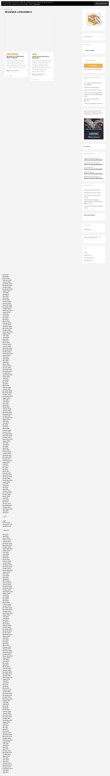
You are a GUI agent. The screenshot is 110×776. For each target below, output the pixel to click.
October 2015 (7, 494)
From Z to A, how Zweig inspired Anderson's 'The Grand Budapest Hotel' (93, 94)
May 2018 (5, 446)
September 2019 (7, 418)
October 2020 (7, 394)
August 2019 (6, 419)
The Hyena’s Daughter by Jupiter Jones (93, 207)
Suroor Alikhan (88, 167)
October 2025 (7, 287)
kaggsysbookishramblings (91, 158)
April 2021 (5, 384)
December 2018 (7, 434)
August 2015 (6, 496)
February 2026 (7, 280)
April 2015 (5, 502)
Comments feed (88, 258)
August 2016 (6, 482)
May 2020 (5, 403)
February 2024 (7, 323)
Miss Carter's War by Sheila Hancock (91, 100)
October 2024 (7, 309)
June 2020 (6, 402)
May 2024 (5, 318)
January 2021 (7, 389)
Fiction (9, 54)
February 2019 (7, 430)
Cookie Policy (36, 4)
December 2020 (7, 391)
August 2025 (6, 291)
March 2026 (6, 278)
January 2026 (7, 282)
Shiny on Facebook (89, 215)
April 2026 (6, 276)
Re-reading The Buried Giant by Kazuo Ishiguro (93, 84)
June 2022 (6, 359)
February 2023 (7, 344)
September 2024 (8, 310)
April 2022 (6, 362)
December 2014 (7, 505)
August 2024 (6, 312)
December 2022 (7, 348)
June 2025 (6, 294)
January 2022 (7, 368)
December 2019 (7, 412)
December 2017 (7, 455)
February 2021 (7, 387)
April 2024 (6, 319)
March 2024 (6, 321)
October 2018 (7, 437)
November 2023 (7, 328)
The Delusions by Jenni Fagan (92, 192)
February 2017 (7, 473)
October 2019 (7, 416)
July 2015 (5, 498)
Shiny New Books (14, 70)
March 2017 (6, 471)
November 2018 (7, 435)
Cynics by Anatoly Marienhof (93, 160)
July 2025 (6, 292)
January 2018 (7, 453)
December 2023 (7, 326)
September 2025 (8, 289)
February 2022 (7, 366)
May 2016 (5, 487)
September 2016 (7, 480)
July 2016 (5, 484)
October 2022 (7, 351)
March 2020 (6, 407)
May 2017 (5, 468)
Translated (15, 54)
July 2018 (5, 443)
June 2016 (6, 486)
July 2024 (6, 314)
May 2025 (5, 296)
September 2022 (8, 353)
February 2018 (7, 452)
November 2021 (7, 371)
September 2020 (8, 396)
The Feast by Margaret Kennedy (93, 103)
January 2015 (7, 503)
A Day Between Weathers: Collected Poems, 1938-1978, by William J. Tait (93, 201)
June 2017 (6, 466)
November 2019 (7, 414)
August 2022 (6, 355)
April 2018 (5, 448)
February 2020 (7, 409)
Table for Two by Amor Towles (92, 90)
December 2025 (7, 284)
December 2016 (7, 475)
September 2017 (7, 461)
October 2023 (7, 330)
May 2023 (5, 339)
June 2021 (6, 380)
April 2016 (5, 489)
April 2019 (5, 427)
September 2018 (7, 439)
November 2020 (7, 393)
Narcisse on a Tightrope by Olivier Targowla (15, 57)
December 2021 (7, 369)
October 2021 (7, 373)
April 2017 (5, 469)
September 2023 (8, 332)
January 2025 (7, 303)
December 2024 (7, 305)
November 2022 (7, 350)
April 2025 (6, 298)
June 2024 (6, 316)
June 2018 (6, 444)
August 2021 (6, 376)
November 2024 (7, 307)
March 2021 (6, 385)
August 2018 (6, 441)
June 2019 (6, 423)
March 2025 (6, 300)
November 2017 (7, 457)
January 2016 (7, 491)
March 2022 (6, 364)
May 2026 (5, 275)
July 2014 (5, 511)
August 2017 (6, 462)
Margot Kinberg (88, 172)
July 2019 (5, 421)
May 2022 (5, 360)
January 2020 (7, 410)
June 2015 (6, 500)
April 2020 (6, 405)
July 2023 (6, 335)
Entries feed (87, 255)
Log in (85, 252)
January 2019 (7, 432)
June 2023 (6, 337)
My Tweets (87, 146)
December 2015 (7, 493)
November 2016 (7, 477)
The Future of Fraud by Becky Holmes (92, 196)
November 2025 (7, 285)
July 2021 (5, 378)
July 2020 (6, 400)
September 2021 (7, 375)
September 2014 (7, 509)
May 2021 (5, 382)
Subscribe (93, 65)
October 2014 (7, 507)
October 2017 (6, 459)
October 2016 (7, 478)
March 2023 (6, 343)
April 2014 (5, 512)
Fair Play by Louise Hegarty (91, 87)
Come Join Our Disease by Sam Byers (40, 57)
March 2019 (6, 428)
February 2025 (7, 301)
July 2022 (6, 357)
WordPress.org (88, 260)
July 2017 (5, 464)
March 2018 (6, 450)
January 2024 (7, 325)
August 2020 (6, 398)
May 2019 (5, 425)
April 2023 (6, 341)
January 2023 (7, 346)
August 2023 (6, 334)
